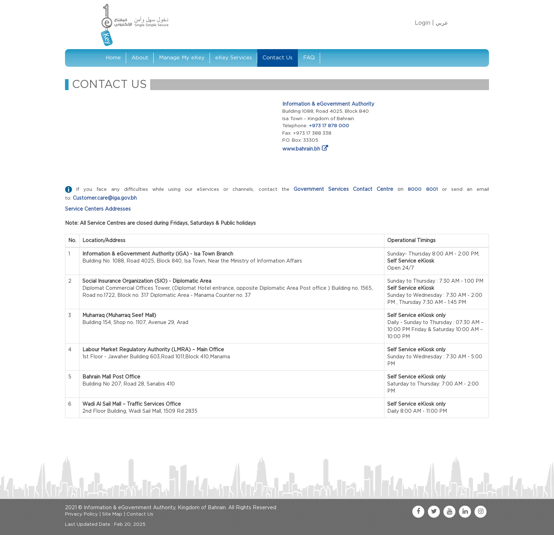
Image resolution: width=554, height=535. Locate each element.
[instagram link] (481, 512)
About (139, 57)
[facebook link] (418, 512)
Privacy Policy (81, 514)
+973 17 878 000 (329, 126)
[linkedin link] (465, 512)
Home (113, 57)
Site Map (112, 514)
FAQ (309, 57)
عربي (442, 23)
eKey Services (233, 57)
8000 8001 (422, 189)
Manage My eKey (182, 57)
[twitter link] (434, 512)
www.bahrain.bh (301, 149)
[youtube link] (449, 512)
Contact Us (278, 57)
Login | (424, 23)
